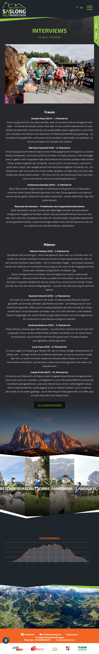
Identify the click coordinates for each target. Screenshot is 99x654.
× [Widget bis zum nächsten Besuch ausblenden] (8, 638)
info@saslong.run (50, 634)
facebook (27, 634)
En (81, 7)
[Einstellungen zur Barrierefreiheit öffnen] (6, 640)
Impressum (72, 634)
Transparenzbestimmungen (49, 637)
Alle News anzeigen (49, 405)
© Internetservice (65, 640)
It (77, 7)
